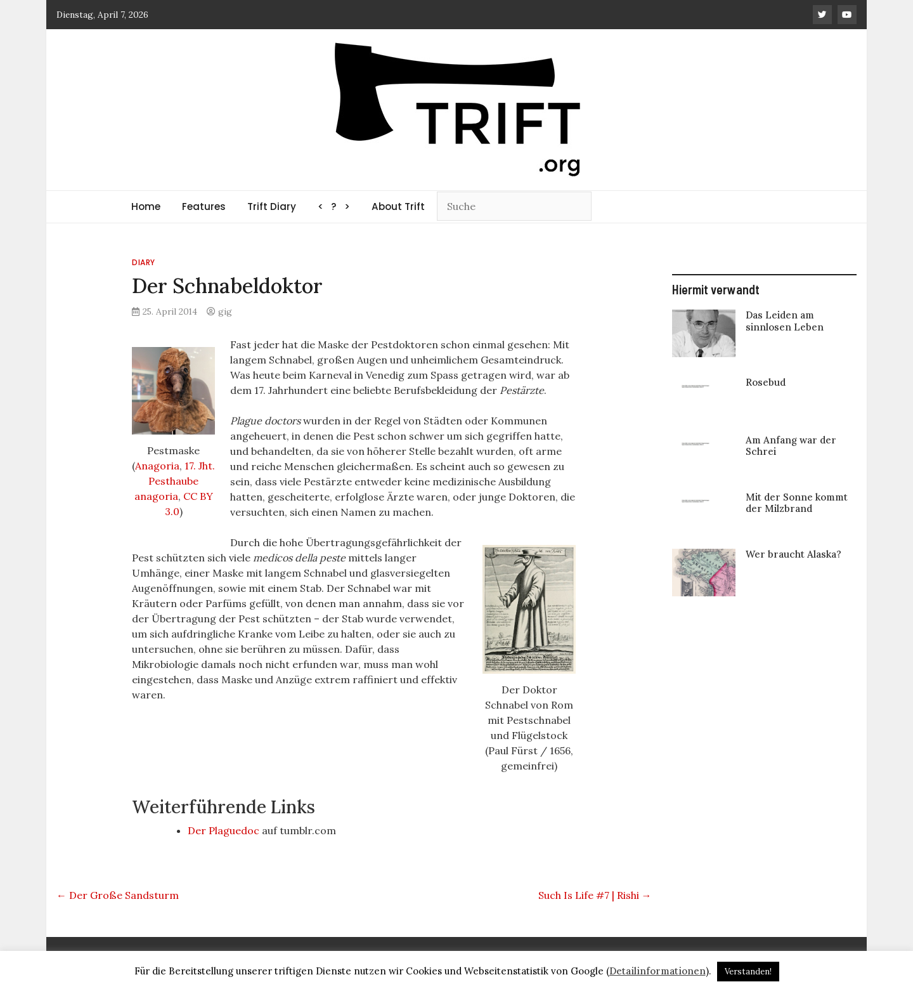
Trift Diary (271, 206)
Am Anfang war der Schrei (791, 445)
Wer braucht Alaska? (793, 554)
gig (225, 311)
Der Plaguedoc (223, 830)
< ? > (334, 206)
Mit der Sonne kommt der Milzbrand (797, 502)
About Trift (398, 206)
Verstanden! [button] (748, 971)
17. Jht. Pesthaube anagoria (175, 480)
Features (204, 206)
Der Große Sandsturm (117, 895)
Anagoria (157, 465)
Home (145, 206)
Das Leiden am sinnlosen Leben (785, 320)
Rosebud (766, 382)
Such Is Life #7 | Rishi (595, 895)
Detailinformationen (657, 971)
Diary (143, 262)
